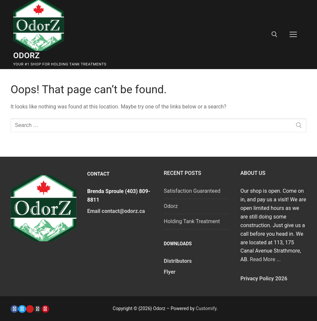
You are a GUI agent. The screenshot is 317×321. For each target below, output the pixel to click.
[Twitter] (22, 309)
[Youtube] (30, 309)
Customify (206, 308)
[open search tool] (274, 34)
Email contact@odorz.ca (116, 211)
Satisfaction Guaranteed (192, 191)
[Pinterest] (45, 309)
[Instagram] (37, 309)
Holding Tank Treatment (192, 221)
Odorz (26, 55)
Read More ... (265, 259)
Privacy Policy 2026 (263, 278)
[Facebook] (14, 309)
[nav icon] (293, 35)
